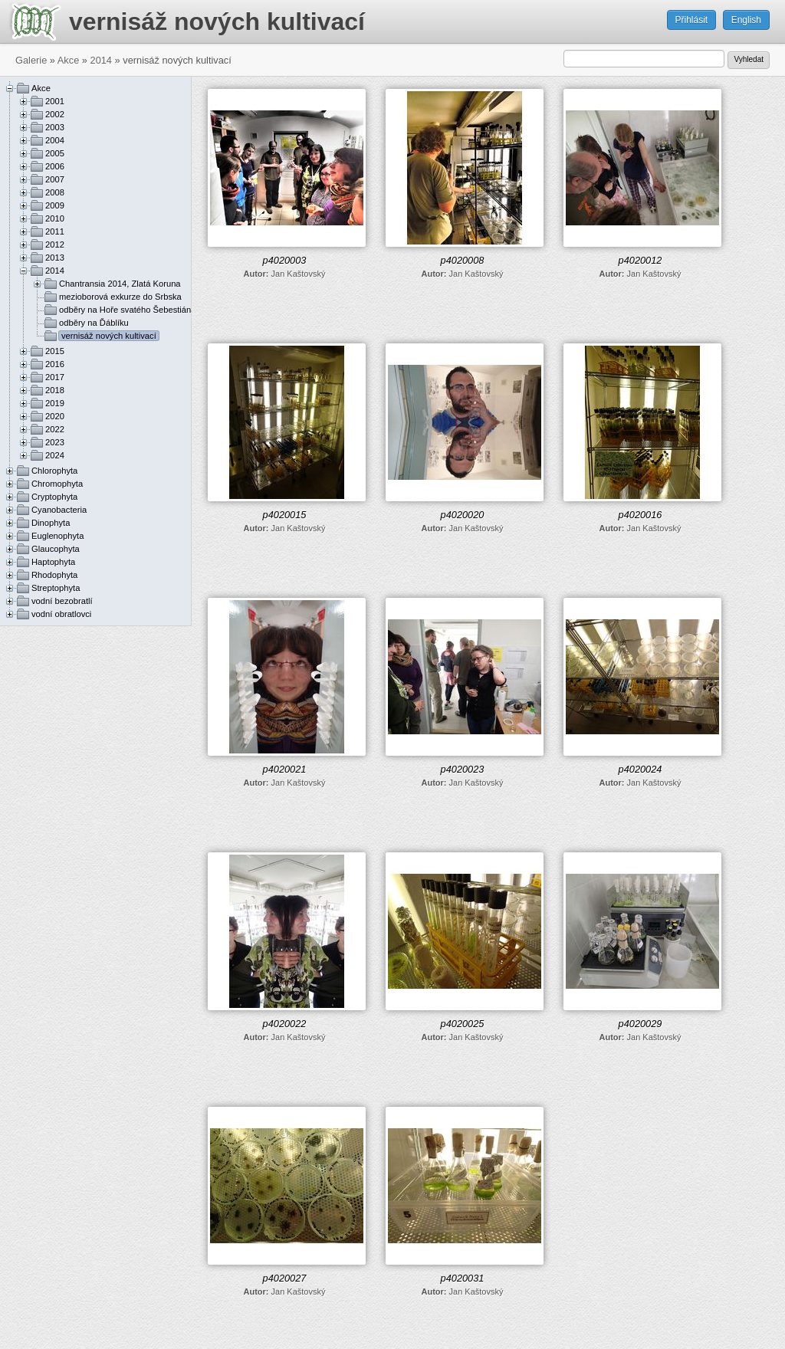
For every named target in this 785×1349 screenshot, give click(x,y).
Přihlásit (691, 20)
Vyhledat (749, 59)
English (746, 20)
